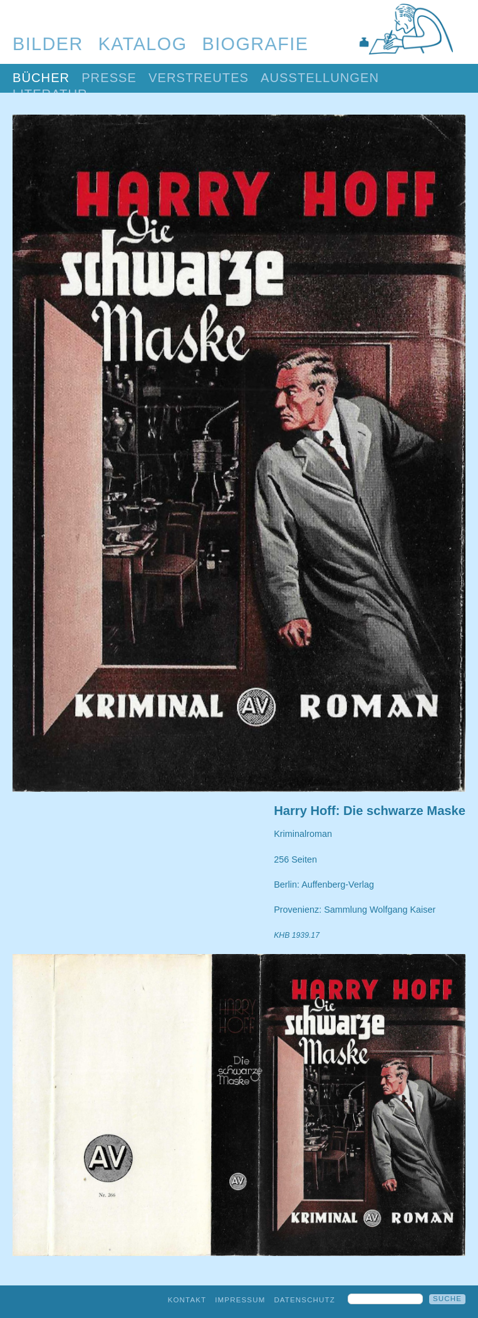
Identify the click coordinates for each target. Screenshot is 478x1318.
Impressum (240, 1300)
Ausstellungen (320, 78)
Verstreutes (198, 78)
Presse (109, 78)
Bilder (48, 44)
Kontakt (187, 1300)
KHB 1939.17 (297, 935)
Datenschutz (304, 1300)
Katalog (142, 44)
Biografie (255, 44)
